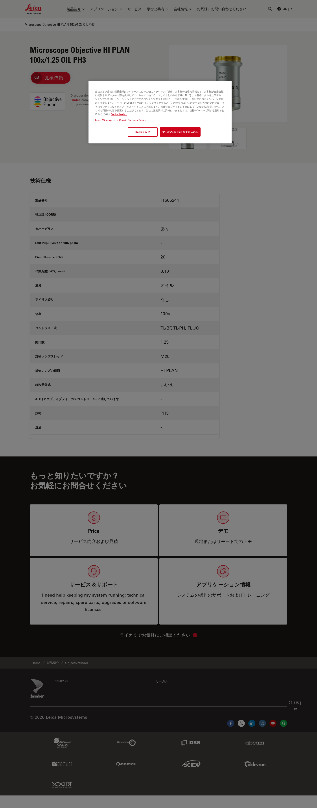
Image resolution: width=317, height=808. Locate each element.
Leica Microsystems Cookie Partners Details (121, 120)
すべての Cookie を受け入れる (180, 132)
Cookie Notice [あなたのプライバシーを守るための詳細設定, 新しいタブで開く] (119, 114)
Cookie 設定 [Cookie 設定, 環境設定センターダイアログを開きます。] (142, 132)
